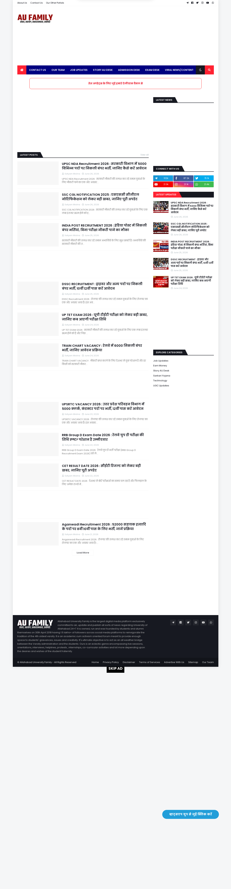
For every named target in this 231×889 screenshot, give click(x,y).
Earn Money (160, 365)
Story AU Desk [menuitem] (103, 70)
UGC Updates (161, 385)
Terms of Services (149, 662)
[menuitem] (21, 69)
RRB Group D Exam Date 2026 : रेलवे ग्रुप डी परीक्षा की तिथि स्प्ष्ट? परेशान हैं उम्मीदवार (103, 437)
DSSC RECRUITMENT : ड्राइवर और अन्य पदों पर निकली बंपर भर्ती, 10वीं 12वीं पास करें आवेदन (102, 286)
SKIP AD (115, 668)
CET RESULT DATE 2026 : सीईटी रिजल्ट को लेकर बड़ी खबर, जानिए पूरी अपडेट (101, 468)
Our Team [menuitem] (58, 70)
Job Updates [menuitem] (79, 70)
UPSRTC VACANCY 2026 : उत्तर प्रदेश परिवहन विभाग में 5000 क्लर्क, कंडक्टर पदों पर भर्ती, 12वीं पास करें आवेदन (103, 406)
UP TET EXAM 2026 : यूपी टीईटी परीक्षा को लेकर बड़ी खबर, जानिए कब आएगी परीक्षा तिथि (105, 317)
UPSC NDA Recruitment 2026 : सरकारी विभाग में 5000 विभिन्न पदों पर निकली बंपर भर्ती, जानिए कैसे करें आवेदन (104, 165)
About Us (22, 2)
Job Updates (160, 360)
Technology (160, 380)
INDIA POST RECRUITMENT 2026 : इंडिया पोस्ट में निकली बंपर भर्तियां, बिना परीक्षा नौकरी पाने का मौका (104, 227)
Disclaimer (129, 662)
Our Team (208, 662)
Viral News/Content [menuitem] (179, 70)
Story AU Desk (161, 370)
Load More (83, 552)
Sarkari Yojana (161, 375)
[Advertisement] (148, 35)
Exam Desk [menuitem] (152, 70)
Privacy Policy (111, 662)
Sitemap (193, 662)
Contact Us (36, 2)
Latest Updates (166, 194)
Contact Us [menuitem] (37, 70)
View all (144, 154)
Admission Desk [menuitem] (129, 70)
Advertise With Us (174, 662)
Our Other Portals (55, 2)
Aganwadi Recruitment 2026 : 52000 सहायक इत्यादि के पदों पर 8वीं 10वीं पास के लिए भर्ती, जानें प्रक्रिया (104, 526)
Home (95, 662)
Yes (132, 18)
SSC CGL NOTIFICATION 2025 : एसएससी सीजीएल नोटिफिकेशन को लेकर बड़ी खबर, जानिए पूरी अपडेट (100, 196)
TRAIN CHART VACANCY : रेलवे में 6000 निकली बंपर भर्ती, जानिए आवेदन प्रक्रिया (102, 347)
